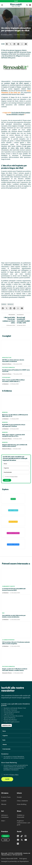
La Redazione (5, 384)
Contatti (3, 801)
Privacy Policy (14, 476)
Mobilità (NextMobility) (10, 720)
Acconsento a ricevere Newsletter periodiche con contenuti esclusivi (14, 757)
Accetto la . (11, 476)
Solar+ (3, 821)
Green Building (21, 804)
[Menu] (2, 5)
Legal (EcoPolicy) (9, 714)
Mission (3, 804)
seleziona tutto (6, 725)
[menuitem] (5, 797)
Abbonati (5, 836)
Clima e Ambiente (22, 801)
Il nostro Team (5, 797)
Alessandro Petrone (7, 438)
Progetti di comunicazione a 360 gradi (23, 823)
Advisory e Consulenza (5, 816)
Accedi (16, 1)
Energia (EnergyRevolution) (11, 722)
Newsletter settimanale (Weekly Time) (15, 708)
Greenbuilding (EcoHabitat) (12, 712)
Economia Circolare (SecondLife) (13, 716)
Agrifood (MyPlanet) (9, 718)
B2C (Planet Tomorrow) (10, 710)
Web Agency (23, 858)
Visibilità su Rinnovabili (20, 816)
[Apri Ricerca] (27, 5)
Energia (19, 797)
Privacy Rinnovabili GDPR (9, 858)
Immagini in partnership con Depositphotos (15, 861)
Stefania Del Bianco (6, 364)
